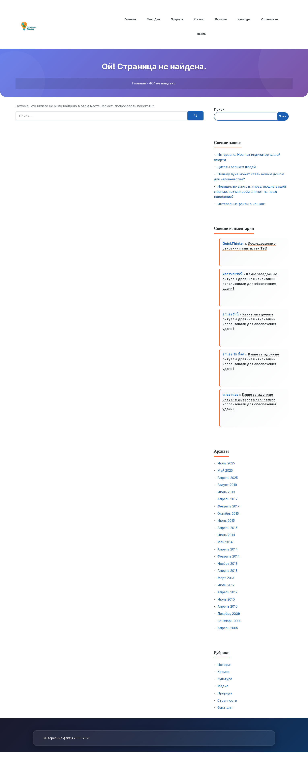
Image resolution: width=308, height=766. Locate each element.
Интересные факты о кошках (241, 204)
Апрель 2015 (227, 532)
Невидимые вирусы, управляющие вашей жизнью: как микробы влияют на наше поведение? (250, 191)
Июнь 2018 (226, 496)
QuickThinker (233, 244)
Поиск (219, 109)
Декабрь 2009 (228, 618)
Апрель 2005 (227, 632)
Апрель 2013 (227, 575)
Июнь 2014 (226, 539)
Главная (129, 19)
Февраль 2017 (228, 510)
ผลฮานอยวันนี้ (233, 275)
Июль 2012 (226, 589)
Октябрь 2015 (228, 517)
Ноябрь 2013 (227, 568)
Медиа (201, 34)
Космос (199, 19)
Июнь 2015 (226, 525)
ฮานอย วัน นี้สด (234, 357)
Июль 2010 (226, 604)
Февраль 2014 (228, 561)
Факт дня (152, 19)
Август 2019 (227, 489)
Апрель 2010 (227, 611)
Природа (177, 19)
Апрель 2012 (227, 596)
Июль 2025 (226, 467)
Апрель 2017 (227, 503)
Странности (270, 19)
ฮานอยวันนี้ (231, 316)
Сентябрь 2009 (229, 625)
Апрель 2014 (227, 553)
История (221, 19)
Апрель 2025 (227, 482)
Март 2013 (225, 582)
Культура (244, 19)
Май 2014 (225, 546)
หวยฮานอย (231, 398)
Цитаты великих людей (236, 167)
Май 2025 (225, 475)
